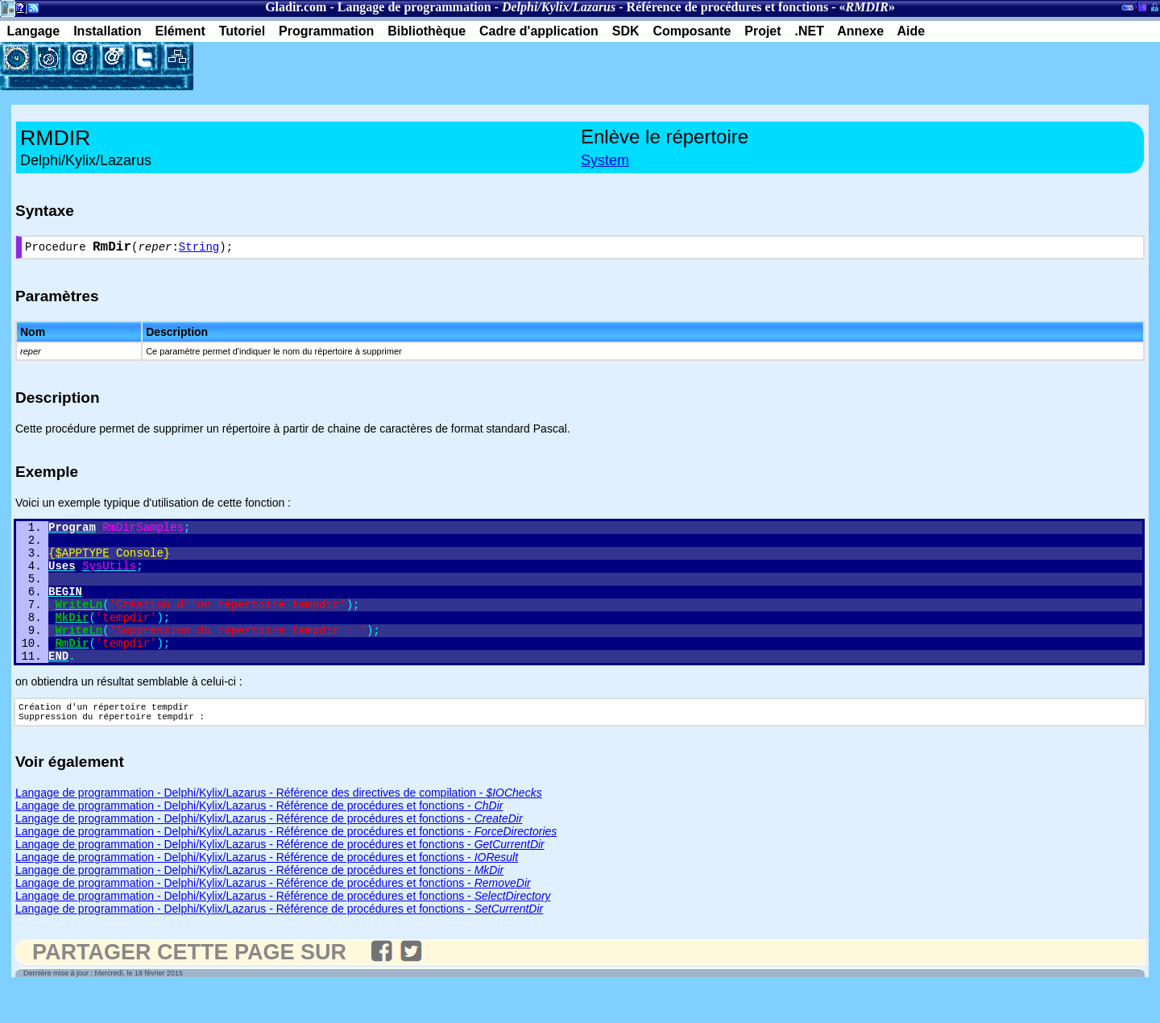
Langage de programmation (414, 7)
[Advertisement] (381, 66)
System (605, 160)
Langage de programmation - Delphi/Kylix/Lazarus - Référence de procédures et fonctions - (259, 840)
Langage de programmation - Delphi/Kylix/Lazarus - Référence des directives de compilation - (278, 827)
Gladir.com (295, 7)
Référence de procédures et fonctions (728, 7)
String (199, 249)
